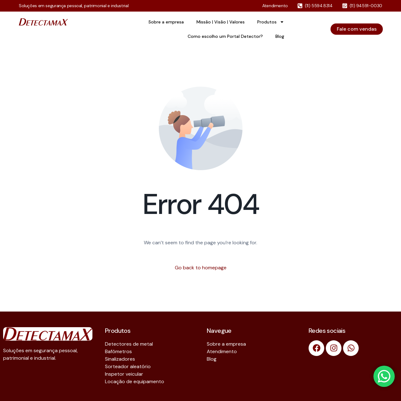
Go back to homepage (201, 267)
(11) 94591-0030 (366, 5)
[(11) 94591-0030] (344, 5)
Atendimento (275, 5)
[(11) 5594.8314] (300, 5)
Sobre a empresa (166, 22)
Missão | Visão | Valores (220, 22)
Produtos (270, 22)
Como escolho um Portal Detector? (225, 36)
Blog (279, 36)
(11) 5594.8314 (319, 5)
